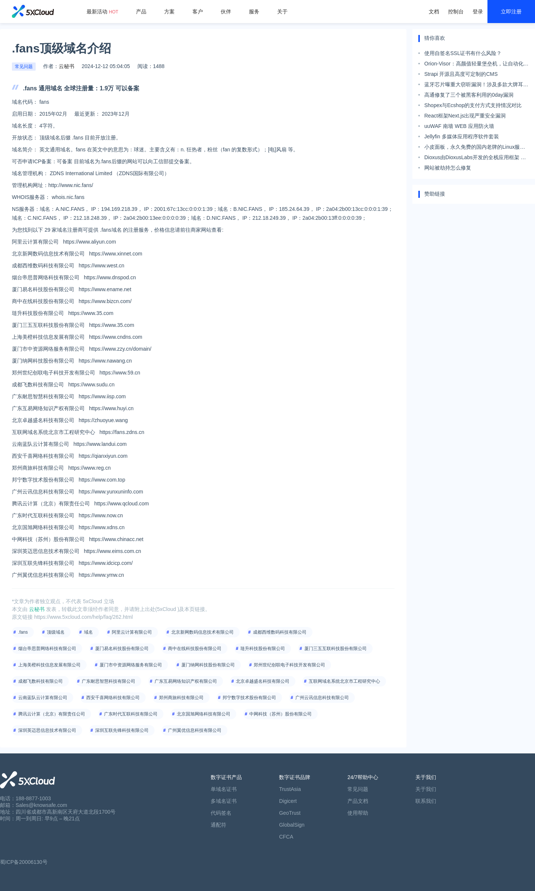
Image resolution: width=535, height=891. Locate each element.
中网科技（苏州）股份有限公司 (280, 714)
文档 (434, 12)
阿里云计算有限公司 (132, 632)
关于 (282, 12)
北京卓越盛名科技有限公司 (262, 681)
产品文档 (357, 801)
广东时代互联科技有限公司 (131, 714)
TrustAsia (290, 789)
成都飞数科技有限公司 (40, 681)
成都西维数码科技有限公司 (280, 632)
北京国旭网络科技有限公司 (203, 714)
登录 (478, 12)
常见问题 (24, 66)
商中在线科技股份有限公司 (194, 648)
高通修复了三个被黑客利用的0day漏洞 (468, 95)
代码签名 (221, 813)
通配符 (218, 825)
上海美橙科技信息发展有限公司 (49, 665)
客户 (197, 12)
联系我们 (425, 801)
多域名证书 (224, 801)
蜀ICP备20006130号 (24, 862)
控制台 (456, 12)
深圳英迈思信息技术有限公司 (47, 730)
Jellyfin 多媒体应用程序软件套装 (461, 136)
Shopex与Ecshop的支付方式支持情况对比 (473, 105)
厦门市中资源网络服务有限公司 (131, 665)
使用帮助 (357, 813)
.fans (23, 632)
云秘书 (66, 66)
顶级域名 (56, 632)
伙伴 (226, 12)
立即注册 (511, 12)
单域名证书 (224, 789)
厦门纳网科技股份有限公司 (208, 665)
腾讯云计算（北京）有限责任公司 (51, 714)
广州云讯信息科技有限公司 (322, 697)
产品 (141, 12)
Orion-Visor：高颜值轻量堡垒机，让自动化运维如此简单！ (476, 65)
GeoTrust (290, 813)
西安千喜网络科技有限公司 (113, 697)
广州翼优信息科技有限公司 (194, 730)
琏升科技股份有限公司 (262, 648)
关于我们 (425, 789)
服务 (254, 12)
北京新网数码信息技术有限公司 (202, 632)
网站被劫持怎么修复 (447, 168)
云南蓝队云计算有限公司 (42, 697)
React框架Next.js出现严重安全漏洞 (465, 116)
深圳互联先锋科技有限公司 (122, 730)
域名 (88, 632)
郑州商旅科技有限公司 (181, 697)
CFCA (286, 837)
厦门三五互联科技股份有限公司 (335, 648)
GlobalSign (292, 825)
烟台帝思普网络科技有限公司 (47, 648)
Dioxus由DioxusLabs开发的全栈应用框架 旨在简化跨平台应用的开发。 (475, 158)
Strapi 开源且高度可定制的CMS (461, 74)
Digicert (287, 801)
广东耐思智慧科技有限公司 (108, 681)
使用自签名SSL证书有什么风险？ (463, 53)
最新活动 (102, 12)
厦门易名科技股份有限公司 (122, 648)
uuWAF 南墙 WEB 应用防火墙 (459, 126)
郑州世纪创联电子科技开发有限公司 (289, 665)
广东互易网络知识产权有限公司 (186, 681)
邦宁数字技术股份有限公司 (249, 697)
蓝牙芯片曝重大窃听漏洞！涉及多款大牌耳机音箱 (476, 85)
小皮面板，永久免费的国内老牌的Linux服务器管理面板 (474, 148)
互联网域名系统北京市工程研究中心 (344, 681)
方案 (169, 12)
